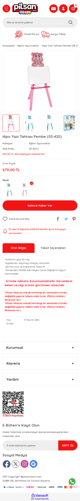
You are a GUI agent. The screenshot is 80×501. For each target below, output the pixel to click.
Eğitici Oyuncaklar (39, 143)
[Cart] (73, 8)
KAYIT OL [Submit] (68, 445)
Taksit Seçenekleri (53, 248)
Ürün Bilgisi (18, 248)
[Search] (40, 22)
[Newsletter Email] (40, 445)
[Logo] (29, 8)
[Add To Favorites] (16, 218)
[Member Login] (63, 8)
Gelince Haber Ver (40, 205)
